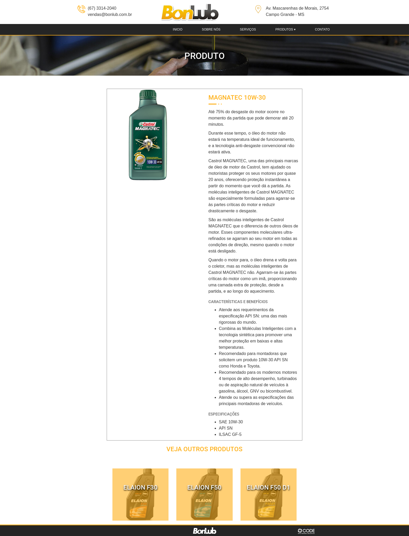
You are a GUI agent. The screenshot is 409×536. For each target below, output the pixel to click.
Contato (322, 29)
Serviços (248, 29)
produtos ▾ (285, 29)
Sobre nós (211, 29)
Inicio (178, 29)
